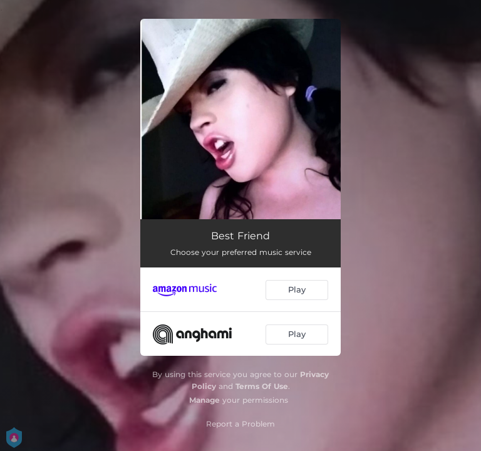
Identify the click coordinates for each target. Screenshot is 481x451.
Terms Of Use (261, 386)
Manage (204, 400)
